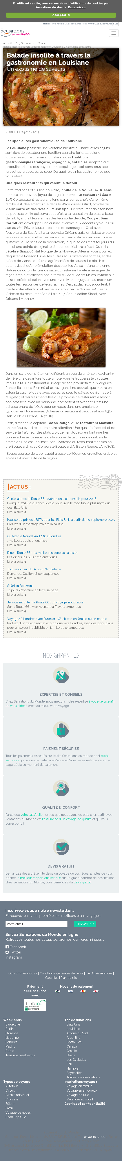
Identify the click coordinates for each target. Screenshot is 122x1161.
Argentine (73, 1037)
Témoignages (63, 24)
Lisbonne (12, 1037)
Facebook (18, 947)
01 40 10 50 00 (94, 1137)
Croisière (11, 1099)
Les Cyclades (76, 1059)
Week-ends (12, 1020)
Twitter (15, 952)
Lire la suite (15, 512)
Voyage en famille (79, 1086)
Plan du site (69, 977)
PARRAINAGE (93, 24)
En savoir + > (77, 7)
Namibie (72, 1068)
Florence (11, 1033)
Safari (9, 1108)
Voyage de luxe (78, 1095)
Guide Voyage (106, 24)
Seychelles (74, 1073)
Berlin (9, 1029)
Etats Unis (73, 1024)
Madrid (10, 1046)
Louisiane (73, 1029)
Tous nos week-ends (20, 1055)
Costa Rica (74, 1042)
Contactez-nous (79, 24)
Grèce (71, 1055)
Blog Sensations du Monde (30, 43)
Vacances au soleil (80, 1099)
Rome (9, 1051)
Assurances (104, 973)
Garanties (51, 977)
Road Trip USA (15, 1117)
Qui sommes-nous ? (22, 973)
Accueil (7, 43)
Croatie (72, 1051)
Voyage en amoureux (82, 1090)
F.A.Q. (90, 973)
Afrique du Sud (77, 1033)
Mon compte (49, 24)
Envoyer (83, 924)
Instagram (13, 957)
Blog (115, 24)
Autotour (11, 1086)
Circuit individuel (17, 1095)
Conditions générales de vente (61, 973)
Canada (72, 1046)
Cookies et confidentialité (84, 1103)
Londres (11, 1042)
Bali (69, 1064)
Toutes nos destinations (83, 1077)
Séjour (10, 1103)
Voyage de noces (18, 1112)
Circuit (10, 1090)
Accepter (59, 15)
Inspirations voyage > (81, 1081)
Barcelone (12, 1024)
